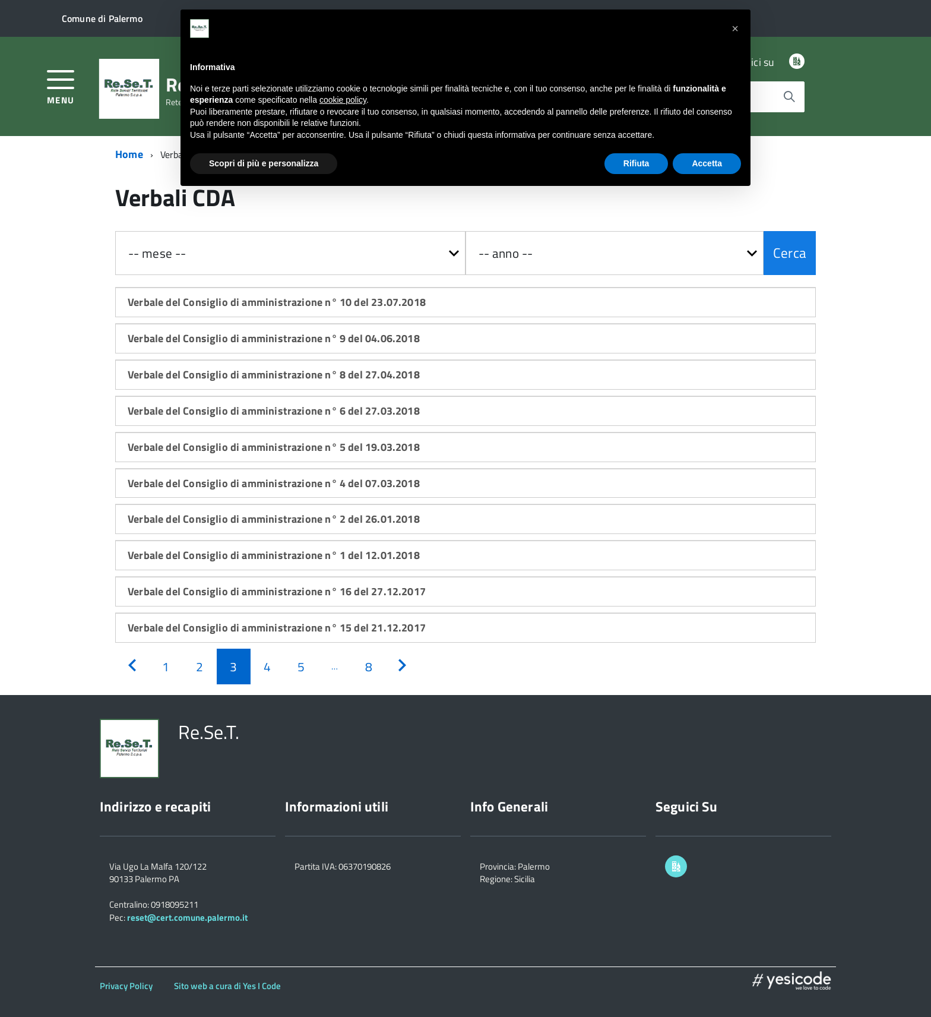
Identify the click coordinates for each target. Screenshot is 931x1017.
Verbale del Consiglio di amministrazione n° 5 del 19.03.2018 (274, 447)
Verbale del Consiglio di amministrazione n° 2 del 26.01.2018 (274, 519)
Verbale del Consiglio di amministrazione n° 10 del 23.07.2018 (277, 302)
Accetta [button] (707, 163)
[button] (735, 28)
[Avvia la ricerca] (789, 97)
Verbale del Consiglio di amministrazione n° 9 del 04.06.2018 (274, 338)
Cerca (789, 252)
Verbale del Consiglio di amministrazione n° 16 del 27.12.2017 (277, 591)
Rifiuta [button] (636, 163)
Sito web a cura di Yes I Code (227, 986)
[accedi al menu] (61, 86)
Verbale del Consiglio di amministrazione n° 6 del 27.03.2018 (274, 411)
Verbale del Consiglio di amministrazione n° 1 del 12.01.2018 (274, 555)
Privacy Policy (126, 986)
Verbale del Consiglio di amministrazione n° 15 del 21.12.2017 (277, 628)
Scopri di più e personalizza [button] (263, 163)
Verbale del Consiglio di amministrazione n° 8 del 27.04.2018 (274, 375)
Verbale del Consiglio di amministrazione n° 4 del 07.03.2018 (274, 483)
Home (129, 154)
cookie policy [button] (342, 100)
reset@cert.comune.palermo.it (187, 917)
